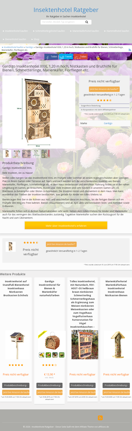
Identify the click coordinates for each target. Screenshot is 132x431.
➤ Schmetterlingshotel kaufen (49, 30)
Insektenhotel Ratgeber (66, 9)
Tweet (68, 56)
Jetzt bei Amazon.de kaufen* (104, 89)
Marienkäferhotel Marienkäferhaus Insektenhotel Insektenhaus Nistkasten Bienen (116, 288)
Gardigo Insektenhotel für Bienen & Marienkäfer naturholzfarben (49, 288)
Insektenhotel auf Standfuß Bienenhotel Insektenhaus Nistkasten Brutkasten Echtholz (16, 288)
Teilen (54, 56)
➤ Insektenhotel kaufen (15, 30)
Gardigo (29, 47)
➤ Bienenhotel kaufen (14, 39)
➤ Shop (35, 39)
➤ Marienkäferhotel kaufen (84, 30)
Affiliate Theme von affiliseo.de (94, 426)
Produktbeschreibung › (15, 385)
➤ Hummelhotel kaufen (116, 30)
